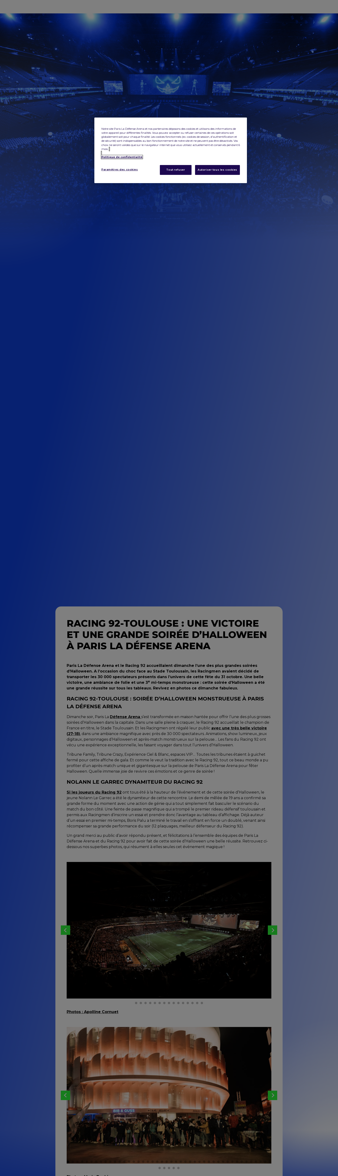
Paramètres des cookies (119, 169)
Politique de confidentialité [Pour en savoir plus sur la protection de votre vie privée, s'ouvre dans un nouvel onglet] (121, 157)
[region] (170, 150)
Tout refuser (175, 169)
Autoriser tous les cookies (217, 169)
